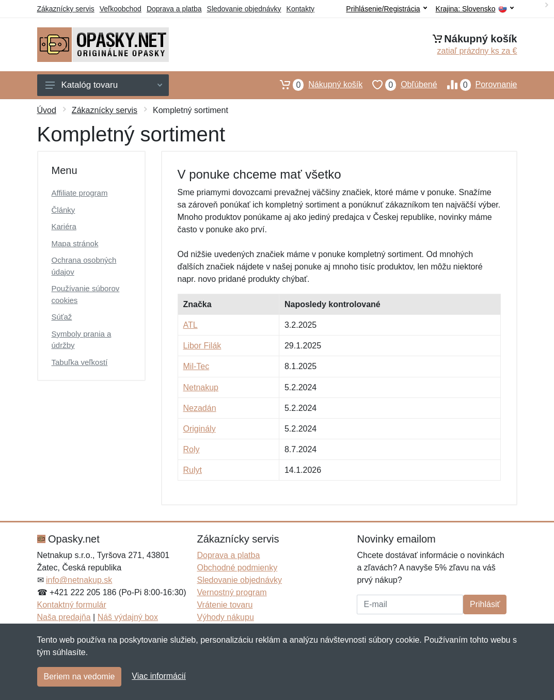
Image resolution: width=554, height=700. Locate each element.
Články (63, 209)
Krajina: (475, 9)
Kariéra (64, 226)
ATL (190, 325)
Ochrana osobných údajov (84, 266)
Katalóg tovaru (103, 85)
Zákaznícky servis (65, 9)
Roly (191, 449)
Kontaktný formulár (71, 604)
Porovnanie (477, 85)
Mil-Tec (196, 366)
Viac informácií (159, 676)
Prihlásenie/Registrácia (386, 8)
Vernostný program (231, 592)
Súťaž (62, 316)
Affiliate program (80, 192)
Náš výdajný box (128, 617)
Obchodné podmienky (237, 567)
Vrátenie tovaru (224, 604)
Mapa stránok (75, 243)
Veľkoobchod (120, 9)
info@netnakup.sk (79, 580)
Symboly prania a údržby (82, 339)
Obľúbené (399, 85)
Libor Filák (202, 345)
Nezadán (199, 408)
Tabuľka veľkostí (80, 362)
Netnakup (201, 387)
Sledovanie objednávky (244, 9)
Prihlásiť (485, 604)
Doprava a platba (174, 9)
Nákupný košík (316, 85)
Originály (199, 428)
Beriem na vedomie (79, 676)
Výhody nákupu (225, 617)
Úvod (46, 110)
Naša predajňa (64, 617)
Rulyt (192, 470)
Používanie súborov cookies (86, 294)
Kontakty (300, 9)
